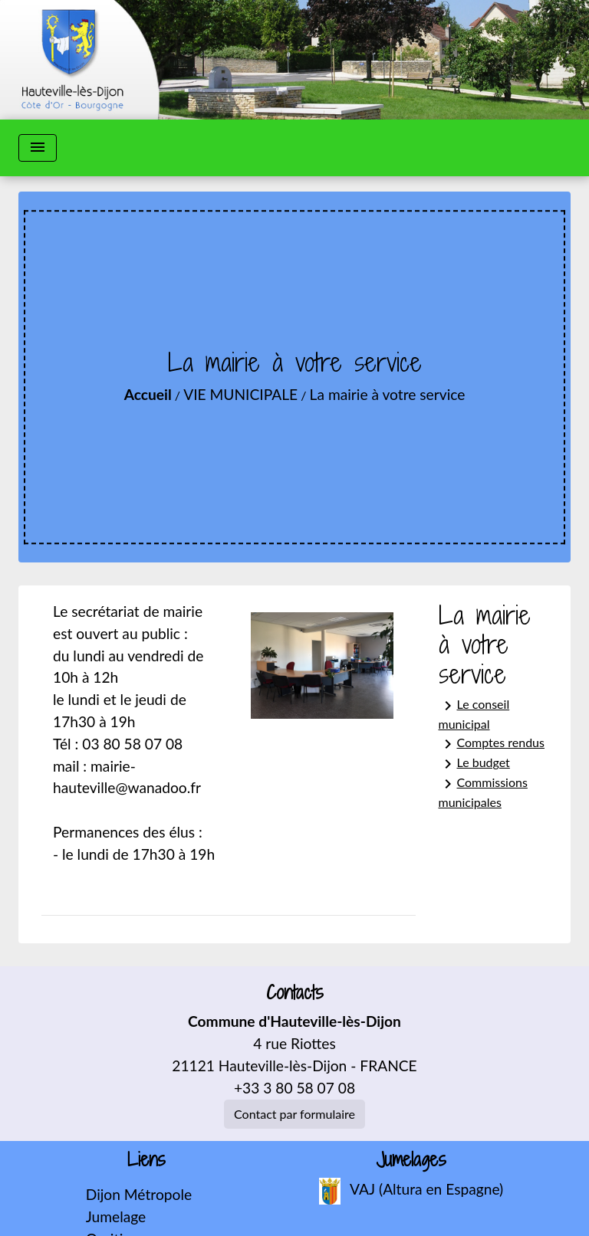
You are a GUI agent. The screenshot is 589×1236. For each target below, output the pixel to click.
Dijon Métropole (139, 1194)
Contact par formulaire (294, 1113)
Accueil (148, 394)
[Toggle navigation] (37, 148)
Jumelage (116, 1216)
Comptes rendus (492, 744)
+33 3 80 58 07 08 (294, 1088)
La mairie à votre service (388, 394)
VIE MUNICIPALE (240, 394)
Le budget (474, 764)
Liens (146, 1160)
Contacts (295, 993)
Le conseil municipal (474, 714)
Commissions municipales (483, 792)
